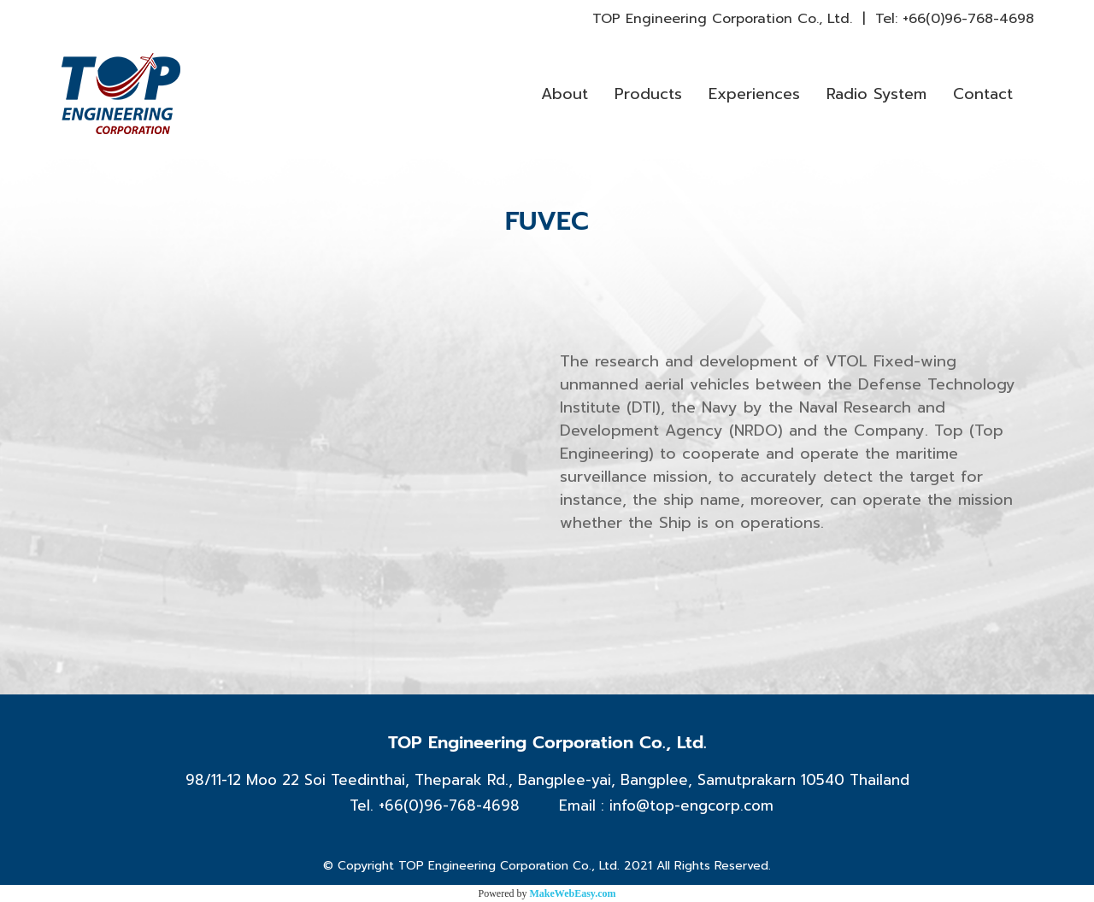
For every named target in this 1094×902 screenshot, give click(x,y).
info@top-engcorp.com (691, 805)
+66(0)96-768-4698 (968, 19)
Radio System (876, 94)
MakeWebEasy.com (573, 893)
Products (648, 94)
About (564, 94)
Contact (983, 94)
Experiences (754, 94)
